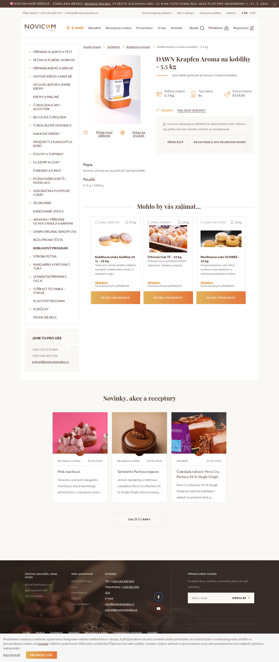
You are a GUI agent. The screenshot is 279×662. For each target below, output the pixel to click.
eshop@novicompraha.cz (82, 13)
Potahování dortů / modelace (49, 181)
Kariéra (231, 13)
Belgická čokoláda (49, 117)
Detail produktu (115, 297)
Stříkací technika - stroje (49, 291)
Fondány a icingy (47, 170)
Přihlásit (176, 142)
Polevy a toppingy (48, 154)
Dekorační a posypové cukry (51, 193)
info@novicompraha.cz (119, 604)
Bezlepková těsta (48, 240)
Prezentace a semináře (127, 632)
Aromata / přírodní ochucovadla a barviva (53, 221)
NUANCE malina (97, 4)
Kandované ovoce (48, 211)
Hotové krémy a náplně (52, 76)
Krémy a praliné (46, 97)
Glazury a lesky (46, 162)
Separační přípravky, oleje (50, 278)
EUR (252, 13)
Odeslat (239, 598)
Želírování (42, 203)
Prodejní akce (45, 317)
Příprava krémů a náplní (53, 68)
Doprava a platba (210, 13)
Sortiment (113, 47)
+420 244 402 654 (122, 581)
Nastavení (11, 655)
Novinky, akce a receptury (139, 398)
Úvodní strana (92, 47)
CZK (244, 13)
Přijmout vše (41, 655)
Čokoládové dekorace (52, 125)
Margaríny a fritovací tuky (51, 266)
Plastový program (49, 301)
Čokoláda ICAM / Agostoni (47, 107)
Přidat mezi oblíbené (101, 134)
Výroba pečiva (45, 256)
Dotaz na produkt (136, 134)
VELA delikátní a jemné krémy (52, 86)
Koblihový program (50, 248)
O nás (162, 28)
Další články (139, 519)
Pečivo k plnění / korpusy (54, 60)
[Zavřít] (274, 4)
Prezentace (144, 28)
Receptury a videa (118, 28)
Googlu (43, 644)
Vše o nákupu (185, 13)
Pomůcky (41, 309)
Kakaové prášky (46, 134)
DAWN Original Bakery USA (54, 231)
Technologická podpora (156, 13)
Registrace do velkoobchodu (220, 142)
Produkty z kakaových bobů (52, 144)
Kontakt (176, 28)
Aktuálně (94, 28)
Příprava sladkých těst (53, 52)
